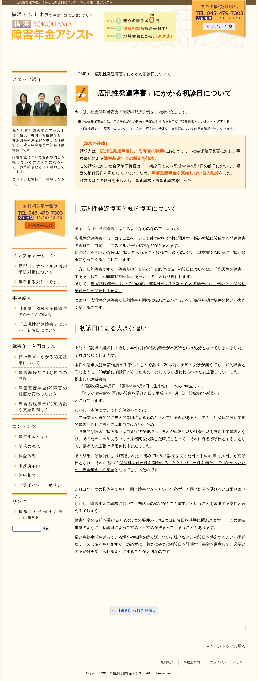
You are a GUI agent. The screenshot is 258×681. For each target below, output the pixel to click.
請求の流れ (82, 54)
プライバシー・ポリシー (42, 485)
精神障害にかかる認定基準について (43, 360)
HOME (80, 74)
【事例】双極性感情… (137, 610)
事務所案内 (176, 54)
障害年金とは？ (35, 54)
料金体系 (129, 54)
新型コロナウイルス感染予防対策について (43, 269)
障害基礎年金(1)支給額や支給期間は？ (43, 407)
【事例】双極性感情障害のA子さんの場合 (43, 311)
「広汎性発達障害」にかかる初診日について (161, 93)
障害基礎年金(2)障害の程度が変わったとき (43, 391)
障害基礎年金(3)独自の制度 (43, 375)
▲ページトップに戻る (226, 646)
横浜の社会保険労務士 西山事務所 (43, 515)
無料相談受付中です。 (40, 282)
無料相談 (222, 54)
